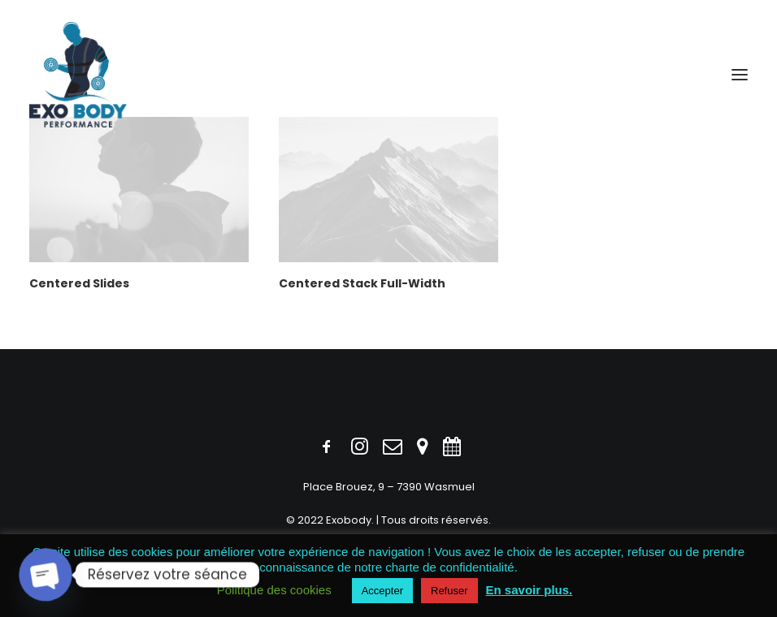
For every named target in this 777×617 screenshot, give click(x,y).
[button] (739, 74)
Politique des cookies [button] (274, 590)
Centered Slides (79, 283)
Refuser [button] (449, 591)
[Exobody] (78, 74)
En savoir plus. (529, 590)
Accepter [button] (382, 591)
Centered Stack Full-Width (362, 283)
